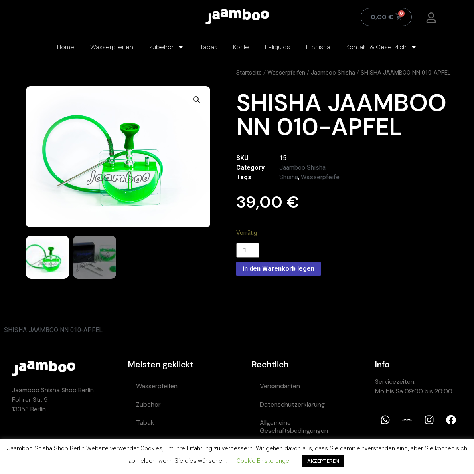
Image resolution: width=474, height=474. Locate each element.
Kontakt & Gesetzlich (381, 47)
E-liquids (277, 47)
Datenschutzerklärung (292, 404)
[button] (197, 100)
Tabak (208, 47)
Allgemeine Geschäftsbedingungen (294, 426)
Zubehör (166, 47)
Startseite (249, 72)
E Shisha (318, 47)
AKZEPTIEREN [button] (323, 461)
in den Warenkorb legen (278, 268)
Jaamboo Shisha (333, 72)
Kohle (241, 47)
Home (65, 47)
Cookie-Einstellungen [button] (264, 460)
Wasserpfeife (320, 177)
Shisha (288, 177)
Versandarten (280, 385)
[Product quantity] (247, 250)
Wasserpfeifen (111, 47)
